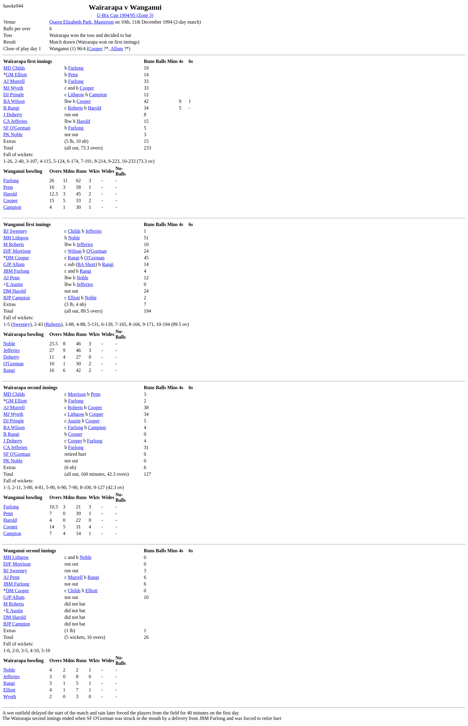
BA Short (86, 264)
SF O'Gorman (16, 127)
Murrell (75, 577)
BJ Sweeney (15, 231)
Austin (74, 420)
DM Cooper (17, 257)
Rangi (73, 257)
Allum (116, 48)
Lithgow (76, 94)
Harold (94, 107)
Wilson (75, 251)
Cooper (95, 48)
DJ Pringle (13, 94)
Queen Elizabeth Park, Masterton (81, 22)
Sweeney (21, 324)
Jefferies (93, 231)
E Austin (14, 284)
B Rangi (11, 107)
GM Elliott (16, 74)
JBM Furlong (16, 271)
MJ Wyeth (13, 87)
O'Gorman (96, 251)
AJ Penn (11, 277)
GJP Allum (14, 264)
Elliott (74, 297)
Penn (73, 74)
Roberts (75, 107)
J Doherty (12, 114)
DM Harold (14, 291)
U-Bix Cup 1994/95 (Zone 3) (125, 15)
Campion (98, 94)
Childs (74, 231)
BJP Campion (16, 297)
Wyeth (9, 696)
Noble (74, 237)
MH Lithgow (16, 237)
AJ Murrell (14, 81)
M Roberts (13, 244)
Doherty (11, 357)
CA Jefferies (15, 121)
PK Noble (13, 134)
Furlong (76, 68)
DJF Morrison (17, 251)
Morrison (77, 394)
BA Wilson (14, 101)
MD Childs (14, 68)
